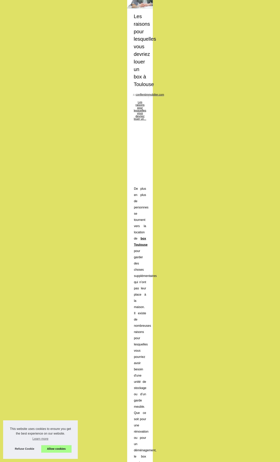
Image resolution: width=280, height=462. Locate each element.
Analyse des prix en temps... (45, 365)
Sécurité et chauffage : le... (44, 251)
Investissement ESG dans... (45, 374)
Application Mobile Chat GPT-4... (48, 259)
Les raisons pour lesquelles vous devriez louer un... (149, 117)
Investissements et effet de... (46, 286)
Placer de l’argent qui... (42, 356)
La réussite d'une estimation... (46, 224)
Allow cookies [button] (56, 448)
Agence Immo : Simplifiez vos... (47, 321)
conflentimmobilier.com (99, 117)
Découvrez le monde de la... (45, 338)
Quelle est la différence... (43, 382)
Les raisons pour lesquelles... (46, 216)
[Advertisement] (169, 149)
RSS (81, 453)
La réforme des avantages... (45, 268)
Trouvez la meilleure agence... (47, 330)
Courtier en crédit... (40, 312)
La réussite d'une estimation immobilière (110, 422)
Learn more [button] (40, 438)
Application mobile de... (42, 242)
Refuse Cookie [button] (24, 448)
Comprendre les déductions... (46, 295)
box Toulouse (181, 187)
